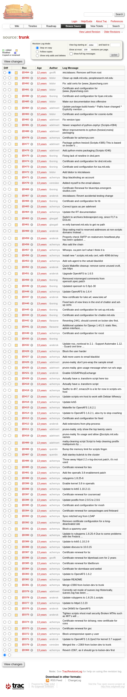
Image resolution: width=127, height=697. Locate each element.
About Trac (101, 21)
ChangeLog (74, 684)
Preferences (117, 21)
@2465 (25, 207)
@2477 (25, 144)
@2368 (25, 654)
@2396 (25, 503)
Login (74, 21)
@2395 (25, 508)
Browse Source (73, 26)
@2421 (25, 375)
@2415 (25, 410)
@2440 (25, 335)
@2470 (25, 184)
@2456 (25, 256)
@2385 (25, 566)
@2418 (25, 392)
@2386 (25, 561)
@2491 (25, 90)
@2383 (25, 577)
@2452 (25, 268)
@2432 (25, 347)
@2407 (25, 457)
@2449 (25, 288)
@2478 (25, 138)
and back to (109, 45)
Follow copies (44, 51)
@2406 (25, 463)
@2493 (25, 78)
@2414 (25, 415)
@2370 (25, 649)
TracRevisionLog (72, 675)
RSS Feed (56, 684)
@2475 (25, 156)
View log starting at (84, 45)
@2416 (25, 404)
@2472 (25, 173)
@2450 (25, 281)
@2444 (25, 317)
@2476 (25, 151)
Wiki (17, 26)
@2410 (25, 438)
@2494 (25, 72)
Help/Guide (86, 21)
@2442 (25, 322)
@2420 (25, 380)
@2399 (25, 486)
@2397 (25, 497)
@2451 (25, 275)
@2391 (25, 532)
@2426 (25, 364)
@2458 (25, 245)
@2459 (25, 239)
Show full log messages (82, 54)
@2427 (25, 358)
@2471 (25, 178)
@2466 (25, 202)
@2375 (25, 619)
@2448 (25, 293)
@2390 (25, 538)
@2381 (25, 588)
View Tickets (96, 26)
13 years (42, 120)
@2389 (25, 545)
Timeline (32, 26)
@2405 (25, 470)
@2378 (25, 601)
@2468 (25, 190)
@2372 (25, 638)
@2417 (25, 399)
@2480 (25, 132)
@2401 (25, 475)
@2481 (25, 125)
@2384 (25, 572)
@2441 (25, 328)
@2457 (25, 251)
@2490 (25, 96)
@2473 (25, 167)
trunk (24, 37)
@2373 (25, 632)
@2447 (25, 298)
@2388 (25, 550)
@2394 (25, 514)
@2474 (25, 162)
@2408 (25, 451)
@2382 (25, 583)
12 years (42, 72)
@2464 (25, 213)
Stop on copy (44, 47)
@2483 (25, 114)
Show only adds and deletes (51, 55)
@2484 (25, 108)
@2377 (25, 607)
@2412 (25, 426)
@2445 (25, 311)
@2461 (25, 226)
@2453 (25, 262)
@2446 (25, 305)
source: (10, 37)
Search (116, 26)
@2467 (25, 196)
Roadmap (51, 26)
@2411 (25, 432)
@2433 (25, 340)
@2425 (25, 369)
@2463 (25, 219)
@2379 (25, 595)
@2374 (25, 626)
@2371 (25, 643)
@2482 (25, 120)
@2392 (25, 526)
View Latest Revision (89, 32)
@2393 (25, 519)
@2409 (25, 445)
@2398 (25, 492)
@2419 (25, 386)
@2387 (25, 556)
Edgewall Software (44, 691)
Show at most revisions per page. (89, 49)
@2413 (25, 421)
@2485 (25, 102)
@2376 (25, 612)
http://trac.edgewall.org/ (113, 691)
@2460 (25, 232)
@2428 (25, 353)
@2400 (25, 481)
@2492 (25, 83)
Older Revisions (112, 32)
